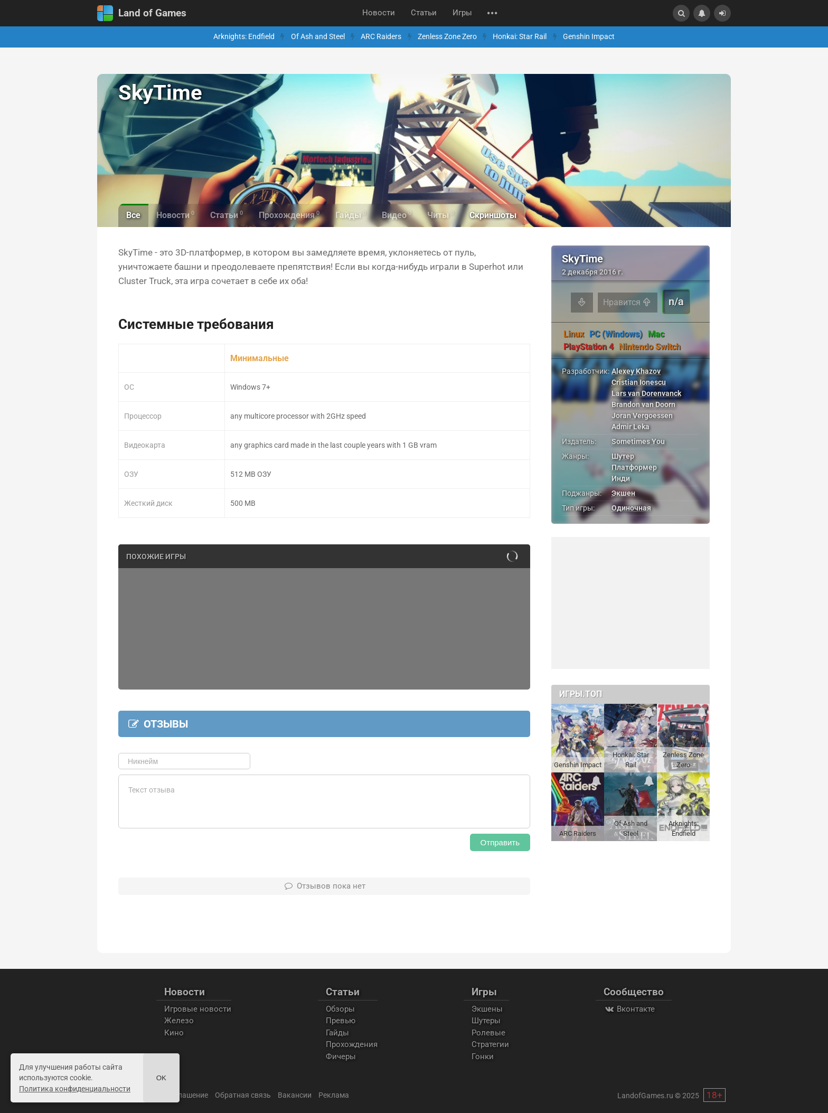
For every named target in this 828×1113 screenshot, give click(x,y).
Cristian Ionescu (638, 382)
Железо (179, 1020)
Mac (656, 334)
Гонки (483, 1056)
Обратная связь (243, 1095)
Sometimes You (638, 441)
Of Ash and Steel (318, 36)
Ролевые (488, 1032)
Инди (620, 478)
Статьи (424, 12)
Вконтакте (629, 1009)
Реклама (333, 1095)
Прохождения (352, 1044)
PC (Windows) (616, 334)
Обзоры (340, 1009)
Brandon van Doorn (643, 404)
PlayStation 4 (588, 347)
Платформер (634, 467)
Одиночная (631, 508)
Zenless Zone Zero (447, 36)
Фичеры (341, 1056)
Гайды (337, 1032)
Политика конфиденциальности (74, 1088)
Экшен (623, 493)
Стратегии (490, 1044)
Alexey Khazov (636, 371)
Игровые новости (197, 1009)
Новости (378, 12)
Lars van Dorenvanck (646, 393)
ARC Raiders (381, 36)
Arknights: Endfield (244, 36)
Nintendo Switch (650, 347)
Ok (161, 1078)
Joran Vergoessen (642, 415)
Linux (573, 334)
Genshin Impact (589, 36)
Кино (174, 1032)
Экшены (487, 1009)
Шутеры (486, 1020)
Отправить (500, 842)
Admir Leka (630, 426)
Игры (462, 12)
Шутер (622, 456)
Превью (340, 1020)
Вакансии (295, 1095)
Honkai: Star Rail (520, 36)
